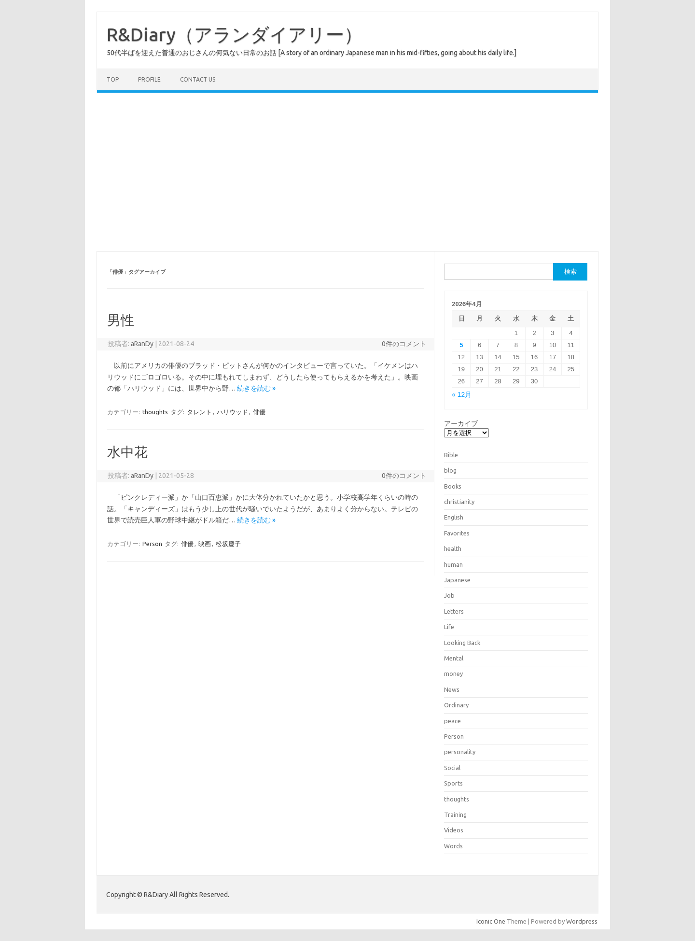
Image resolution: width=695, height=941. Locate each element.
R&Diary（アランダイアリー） (234, 34)
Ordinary (456, 705)
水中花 (127, 451)
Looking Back (462, 642)
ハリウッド (232, 411)
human (453, 564)
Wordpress (582, 921)
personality (459, 751)
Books (452, 486)
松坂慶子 (228, 543)
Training (455, 814)
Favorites (457, 533)
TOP (113, 79)
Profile (149, 79)
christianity (459, 501)
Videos (453, 830)
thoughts (155, 411)
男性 (120, 319)
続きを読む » (256, 388)
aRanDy (142, 344)
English (453, 517)
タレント (199, 411)
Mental (453, 658)
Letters (454, 611)
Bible (451, 454)
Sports (453, 783)
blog (450, 470)
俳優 (259, 411)
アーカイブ (461, 423)
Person (152, 543)
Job (449, 595)
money (453, 673)
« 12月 (462, 394)
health (452, 548)
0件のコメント (404, 344)
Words (453, 846)
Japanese (457, 579)
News (451, 689)
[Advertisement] (347, 171)
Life (449, 626)
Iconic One (490, 921)
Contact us (197, 79)
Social (452, 767)
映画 (204, 543)
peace (452, 720)
